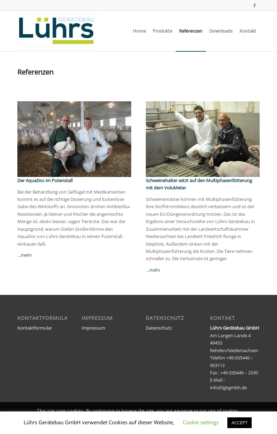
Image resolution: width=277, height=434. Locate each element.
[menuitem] (139, 31)
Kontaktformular (34, 328)
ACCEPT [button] (239, 422)
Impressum (93, 328)
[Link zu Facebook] (254, 5)
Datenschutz (159, 328)
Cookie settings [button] (201, 422)
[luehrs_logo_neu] (57, 31)
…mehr (24, 255)
